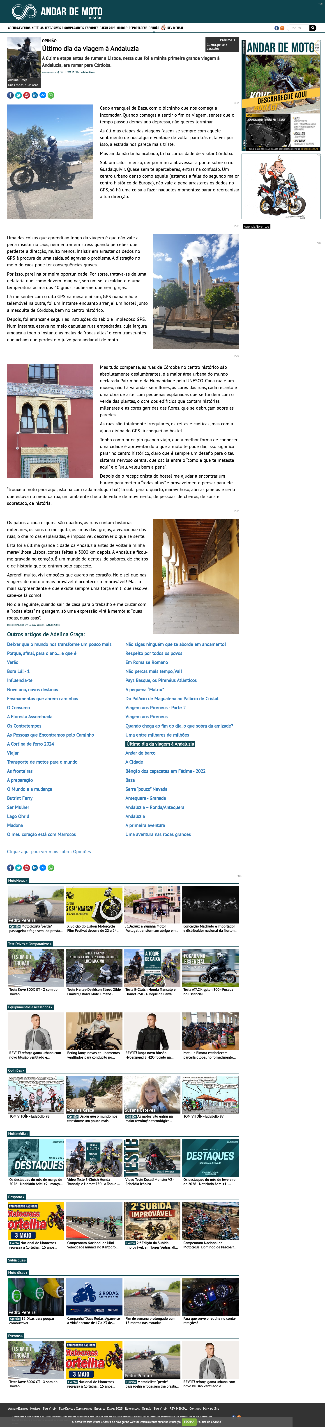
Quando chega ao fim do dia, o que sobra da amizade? (179, 726)
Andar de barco (140, 753)
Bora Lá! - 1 (18, 671)
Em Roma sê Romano (146, 662)
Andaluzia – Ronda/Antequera (154, 807)
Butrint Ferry (19, 798)
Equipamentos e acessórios (30, 1007)
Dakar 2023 (107, 28)
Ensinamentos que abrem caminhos (42, 698)
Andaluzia (135, 816)
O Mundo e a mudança (29, 789)
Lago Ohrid (18, 816)
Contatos (195, 1409)
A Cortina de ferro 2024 (30, 744)
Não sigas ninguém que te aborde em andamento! (175, 644)
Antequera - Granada (145, 798)
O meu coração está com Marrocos (41, 834)
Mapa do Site (211, 1409)
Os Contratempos (24, 726)
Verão (12, 662)
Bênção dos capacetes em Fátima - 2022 (165, 771)
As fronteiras (19, 771)
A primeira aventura (145, 825)
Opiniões (16, 1070)
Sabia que (17, 1260)
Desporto (16, 1197)
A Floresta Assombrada (29, 716)
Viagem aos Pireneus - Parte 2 (155, 707)
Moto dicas (18, 1272)
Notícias (38, 28)
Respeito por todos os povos (153, 653)
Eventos (15, 1336)
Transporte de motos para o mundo (42, 762)
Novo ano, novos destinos (32, 689)
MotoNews (18, 880)
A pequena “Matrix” (144, 689)
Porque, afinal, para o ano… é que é (41, 653)
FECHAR (189, 1422)
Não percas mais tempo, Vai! (153, 671)
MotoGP (122, 28)
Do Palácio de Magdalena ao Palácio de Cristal (171, 698)
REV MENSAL (175, 28)
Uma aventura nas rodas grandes (158, 834)
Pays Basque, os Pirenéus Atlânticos (161, 680)
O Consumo (18, 707)
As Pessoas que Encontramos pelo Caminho (50, 735)
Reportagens (138, 28)
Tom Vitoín (49, 1409)
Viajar (12, 753)
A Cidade (134, 762)
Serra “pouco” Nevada (146, 789)
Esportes (91, 28)
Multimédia (18, 1133)
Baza (130, 780)
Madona (15, 825)
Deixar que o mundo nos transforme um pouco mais (59, 644)
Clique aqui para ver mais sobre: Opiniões (49, 851)
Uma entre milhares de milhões (157, 735)
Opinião (154, 28)
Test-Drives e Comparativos (64, 28)
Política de (208, 1422)
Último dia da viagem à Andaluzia (160, 744)
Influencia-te (19, 680)
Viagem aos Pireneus (146, 716)
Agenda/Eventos (19, 28)
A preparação (20, 780)
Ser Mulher (18, 807)
